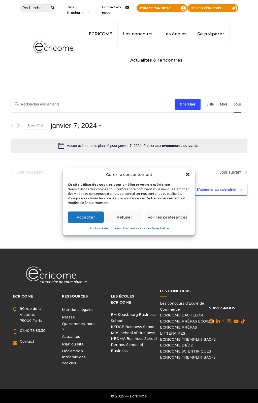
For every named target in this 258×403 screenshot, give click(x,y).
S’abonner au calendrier (217, 189)
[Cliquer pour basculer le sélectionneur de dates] (76, 126)
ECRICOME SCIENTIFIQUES (185, 351)
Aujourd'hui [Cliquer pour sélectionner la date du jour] (35, 125)
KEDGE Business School (133, 327)
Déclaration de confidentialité (146, 228)
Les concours (137, 33)
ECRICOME (100, 33)
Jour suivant (233, 172)
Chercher (187, 104)
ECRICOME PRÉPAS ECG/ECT (187, 321)
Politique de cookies (105, 228)
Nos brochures (75, 10)
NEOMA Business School (134, 338)
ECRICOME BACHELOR (181, 315)
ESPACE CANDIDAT (155, 8)
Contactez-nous (111, 10)
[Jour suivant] (18, 125)
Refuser (124, 217)
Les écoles (174, 33)
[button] (187, 174)
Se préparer (210, 33)
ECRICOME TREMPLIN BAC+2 (188, 339)
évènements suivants (180, 146)
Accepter (86, 217)
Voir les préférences (167, 217)
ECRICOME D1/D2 (176, 345)
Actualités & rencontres (156, 60)
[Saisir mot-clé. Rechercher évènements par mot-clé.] (93, 104)
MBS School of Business (133, 333)
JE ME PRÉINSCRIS (206, 8)
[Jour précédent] (12, 125)
